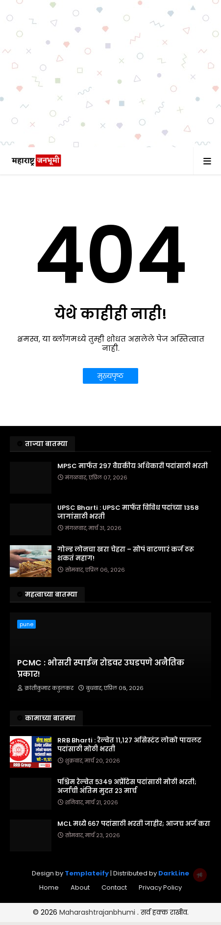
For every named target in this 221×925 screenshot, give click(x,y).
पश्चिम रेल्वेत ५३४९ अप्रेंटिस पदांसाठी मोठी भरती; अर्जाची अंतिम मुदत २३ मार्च (126, 786)
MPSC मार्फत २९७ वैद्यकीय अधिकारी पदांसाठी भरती (132, 466)
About (80, 887)
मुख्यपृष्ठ (110, 376)
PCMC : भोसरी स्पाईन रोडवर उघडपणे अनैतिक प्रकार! (100, 668)
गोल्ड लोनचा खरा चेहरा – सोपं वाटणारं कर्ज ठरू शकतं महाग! (125, 554)
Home (49, 887)
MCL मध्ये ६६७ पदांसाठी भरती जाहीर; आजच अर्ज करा (133, 823)
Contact (114, 887)
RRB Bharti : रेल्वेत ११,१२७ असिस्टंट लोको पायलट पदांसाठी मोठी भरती (129, 745)
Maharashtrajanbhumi (98, 912)
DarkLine (173, 873)
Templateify (87, 873)
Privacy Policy (160, 887)
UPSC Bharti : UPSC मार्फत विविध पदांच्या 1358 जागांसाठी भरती (128, 512)
